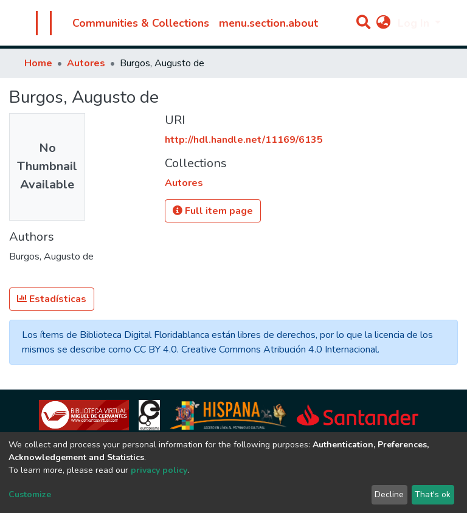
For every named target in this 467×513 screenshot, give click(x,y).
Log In (415, 23)
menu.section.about (268, 23)
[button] (383, 23)
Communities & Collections (140, 23)
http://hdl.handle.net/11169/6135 (244, 139)
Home (38, 63)
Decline (389, 494)
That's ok (433, 494)
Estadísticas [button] (51, 299)
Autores (86, 63)
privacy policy (159, 470)
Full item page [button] (213, 211)
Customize (30, 494)
